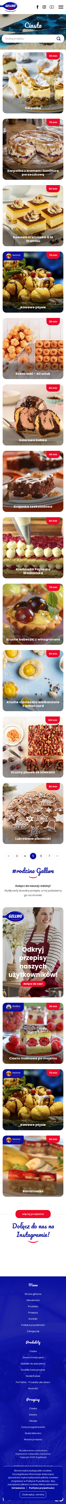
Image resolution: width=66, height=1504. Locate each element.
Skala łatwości (33, 1433)
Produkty (33, 1306)
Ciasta (33, 1351)
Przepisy (33, 1312)
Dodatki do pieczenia (33, 1363)
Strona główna (33, 1294)
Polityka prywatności (33, 1325)
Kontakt (33, 1318)
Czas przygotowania (33, 1427)
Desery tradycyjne (33, 1357)
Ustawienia (18, 1487)
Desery (33, 1414)
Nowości (33, 1388)
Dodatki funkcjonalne (33, 1370)
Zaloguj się (33, 1331)
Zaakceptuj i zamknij (33, 1494)
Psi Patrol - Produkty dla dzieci (33, 1382)
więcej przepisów (33, 1214)
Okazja (33, 1421)
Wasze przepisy (33, 1439)
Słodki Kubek (33, 1376)
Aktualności (33, 1300)
